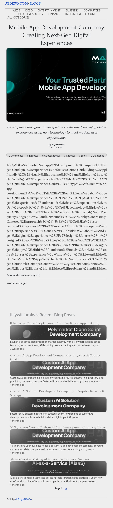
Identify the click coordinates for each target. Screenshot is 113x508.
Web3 (16, 10)
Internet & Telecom (80, 14)
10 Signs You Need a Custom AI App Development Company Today (58, 427)
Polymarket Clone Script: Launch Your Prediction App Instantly (54, 323)
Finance (54, 14)
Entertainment (49, 10)
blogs (35, 3)
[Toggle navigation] (103, 4)
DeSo (29, 10)
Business (72, 10)
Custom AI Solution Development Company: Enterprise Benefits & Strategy (57, 393)
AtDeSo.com (16, 3)
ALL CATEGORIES (19, 17)
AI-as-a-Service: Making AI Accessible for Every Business (50, 459)
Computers (92, 10)
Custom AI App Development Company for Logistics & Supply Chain (55, 357)
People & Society (30, 14)
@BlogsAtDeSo (23, 499)
